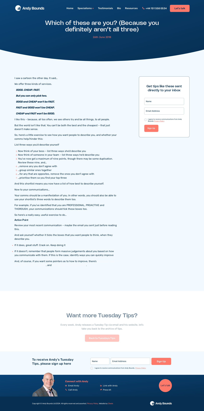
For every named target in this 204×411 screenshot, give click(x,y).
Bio (119, 8)
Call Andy (71, 390)
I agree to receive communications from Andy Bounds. (165, 121)
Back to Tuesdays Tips (102, 342)
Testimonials (105, 8)
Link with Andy (109, 385)
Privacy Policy (159, 121)
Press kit (105, 390)
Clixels (110, 403)
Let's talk (179, 8)
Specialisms (85, 8)
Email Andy (72, 385)
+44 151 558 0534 (154, 8)
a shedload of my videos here (69, 265)
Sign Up (151, 128)
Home (69, 8)
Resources (131, 8)
